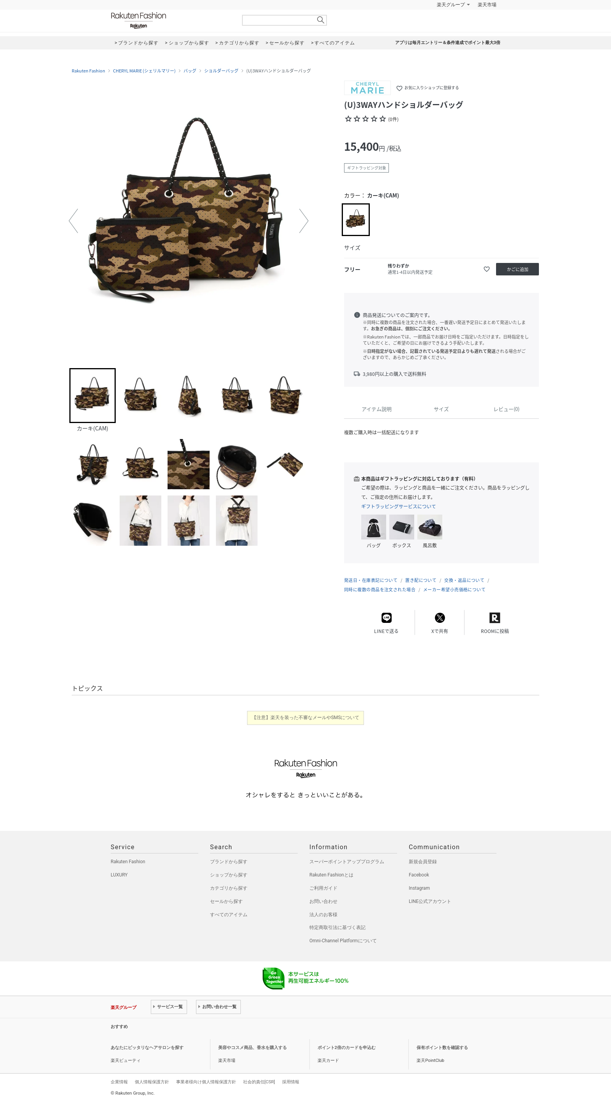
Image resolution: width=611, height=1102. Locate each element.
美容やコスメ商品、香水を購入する (252, 1047)
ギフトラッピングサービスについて (398, 506)
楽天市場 (487, 4)
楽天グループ (451, 4)
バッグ (190, 71)
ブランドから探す (228, 861)
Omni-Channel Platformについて (343, 940)
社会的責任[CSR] (259, 1081)
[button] (73, 221)
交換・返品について (464, 580)
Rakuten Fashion (171, 20)
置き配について (420, 580)
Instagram (419, 888)
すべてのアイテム (228, 914)
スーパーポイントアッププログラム (346, 861)
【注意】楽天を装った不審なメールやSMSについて (306, 717)
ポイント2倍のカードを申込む (347, 1047)
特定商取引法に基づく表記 (337, 927)
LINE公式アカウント (430, 901)
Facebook (419, 875)
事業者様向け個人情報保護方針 (206, 1081)
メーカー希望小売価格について (454, 589)
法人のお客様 (323, 914)
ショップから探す (228, 875)
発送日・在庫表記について (370, 580)
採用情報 (290, 1081)
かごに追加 (517, 269)
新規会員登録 (423, 861)
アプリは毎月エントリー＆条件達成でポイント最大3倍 (447, 42)
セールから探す (226, 901)
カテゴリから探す (228, 888)
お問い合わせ (323, 901)
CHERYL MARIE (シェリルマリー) (144, 71)
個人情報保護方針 (152, 1081)
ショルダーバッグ (221, 71)
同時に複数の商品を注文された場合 (379, 589)
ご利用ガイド (323, 888)
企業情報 (119, 1081)
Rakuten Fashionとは (331, 875)
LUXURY (119, 875)
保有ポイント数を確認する (442, 1047)
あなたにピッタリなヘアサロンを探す (147, 1047)
